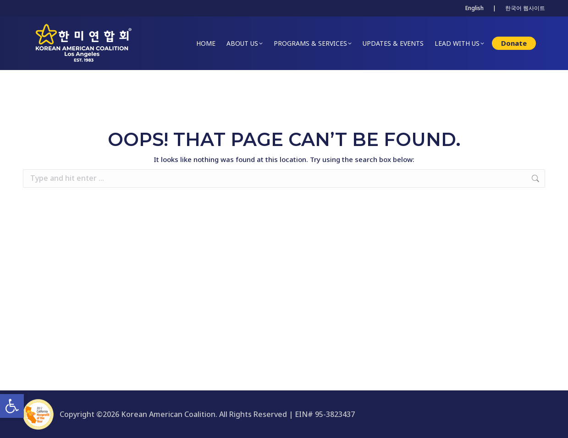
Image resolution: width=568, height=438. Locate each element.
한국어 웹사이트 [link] (525, 8)
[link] (12, 406)
